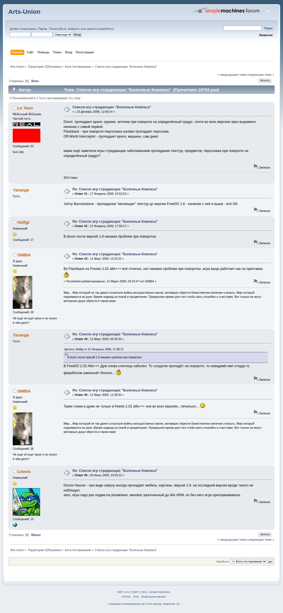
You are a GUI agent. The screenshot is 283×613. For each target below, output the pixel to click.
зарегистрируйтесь (100, 28)
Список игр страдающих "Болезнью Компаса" (111, 107)
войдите (74, 28)
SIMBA (24, 254)
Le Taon (25, 108)
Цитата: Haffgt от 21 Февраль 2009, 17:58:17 (94, 349)
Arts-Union (24, 11)
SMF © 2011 (140, 591)
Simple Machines (159, 591)
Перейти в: (222, 561)
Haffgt (23, 222)
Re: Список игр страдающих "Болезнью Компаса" (115, 189)
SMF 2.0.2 (123, 591)
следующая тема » (260, 74)
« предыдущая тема (231, 74)
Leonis (24, 471)
